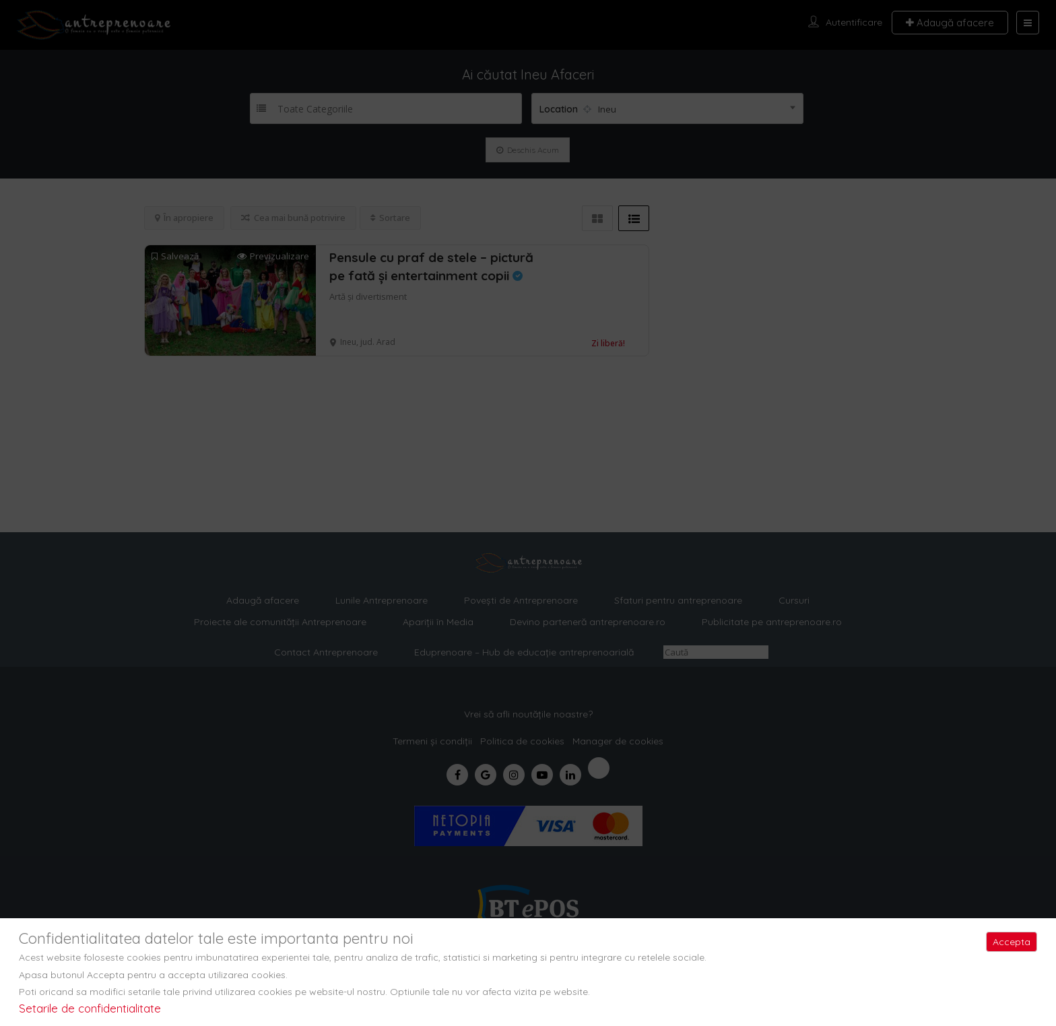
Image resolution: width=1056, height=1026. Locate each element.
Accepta (1011, 942)
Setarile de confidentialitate (90, 1008)
